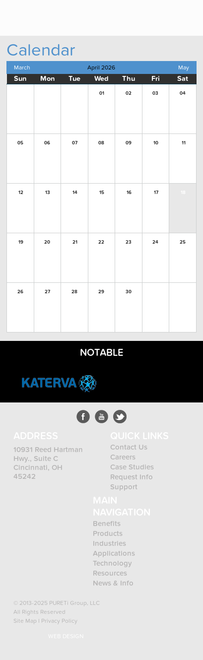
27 (47, 292)
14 (74, 193)
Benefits (107, 523)
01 (101, 93)
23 (129, 242)
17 (156, 193)
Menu (188, 13)
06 (47, 143)
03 (155, 93)
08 (101, 143)
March (22, 67)
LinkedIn (120, 416)
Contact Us (128, 447)
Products (109, 533)
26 (20, 292)
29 (101, 292)
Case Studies (132, 466)
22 (101, 242)
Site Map (25, 620)
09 (129, 143)
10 (155, 143)
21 (74, 242)
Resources (110, 573)
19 (20, 242)
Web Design (66, 636)
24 (155, 242)
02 (129, 93)
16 (129, 193)
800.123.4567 (158, 13)
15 (101, 193)
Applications (114, 553)
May (183, 67)
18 (183, 193)
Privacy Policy (59, 620)
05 (20, 143)
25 (183, 242)
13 (47, 193)
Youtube (101, 416)
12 (20, 193)
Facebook (83, 416)
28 (74, 292)
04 (183, 93)
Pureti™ (38, 14)
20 (47, 242)
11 (184, 143)
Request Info (131, 476)
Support (123, 486)
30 (129, 292)
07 (74, 143)
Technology (112, 563)
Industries (109, 543)
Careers (122, 457)
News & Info (113, 583)
